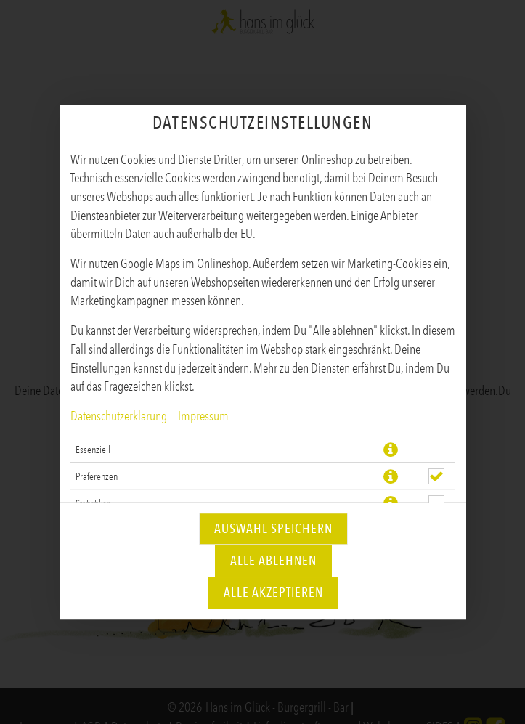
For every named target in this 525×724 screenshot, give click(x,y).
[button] (390, 449)
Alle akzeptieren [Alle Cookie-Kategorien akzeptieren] (273, 593)
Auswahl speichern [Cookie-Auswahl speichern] (273, 529)
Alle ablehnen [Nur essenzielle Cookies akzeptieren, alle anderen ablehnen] (273, 561)
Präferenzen (97, 476)
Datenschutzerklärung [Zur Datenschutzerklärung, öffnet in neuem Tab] (118, 416)
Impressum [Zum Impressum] (203, 416)
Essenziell (93, 449)
